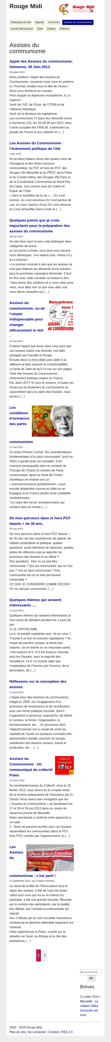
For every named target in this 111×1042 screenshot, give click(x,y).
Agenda (39, 22)
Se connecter (37, 1032)
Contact (53, 1032)
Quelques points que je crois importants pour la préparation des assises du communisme (40, 225)
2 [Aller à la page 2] (45, 955)
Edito (40, 28)
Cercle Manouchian (22, 28)
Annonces (53, 22)
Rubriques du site (21, 22)
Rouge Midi (26, 6)
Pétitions (64, 28)
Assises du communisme (78, 22)
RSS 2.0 (67, 1032)
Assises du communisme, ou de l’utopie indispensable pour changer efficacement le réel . (27, 319)
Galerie (51, 28)
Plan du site (18, 1032)
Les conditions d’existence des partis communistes (21, 424)
